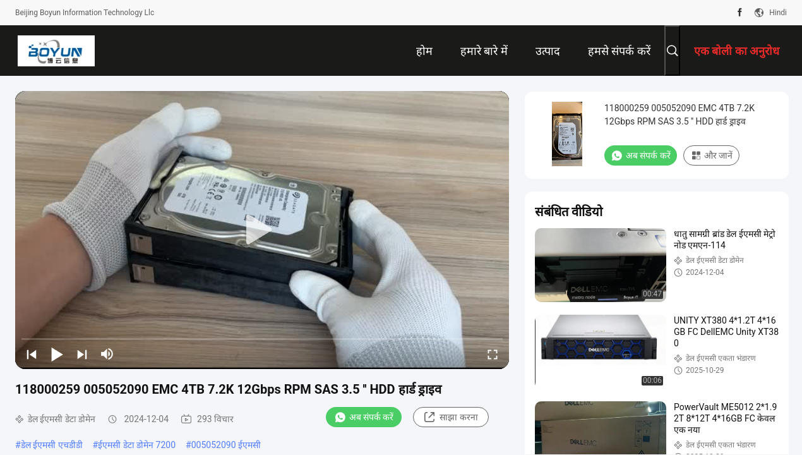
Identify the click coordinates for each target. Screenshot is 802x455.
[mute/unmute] (107, 353)
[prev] (31, 353)
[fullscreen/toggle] (492, 353)
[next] (82, 353)
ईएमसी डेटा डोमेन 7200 (137, 445)
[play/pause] (56, 353)
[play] (262, 230)
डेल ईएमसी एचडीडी (52, 445)
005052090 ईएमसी (226, 445)
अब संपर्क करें (364, 417)
